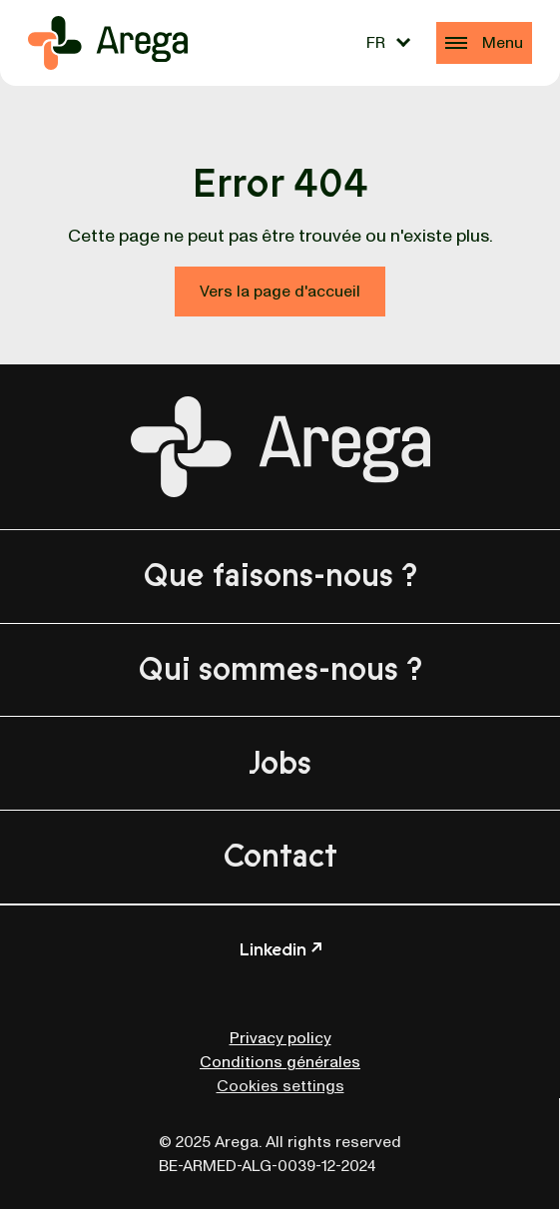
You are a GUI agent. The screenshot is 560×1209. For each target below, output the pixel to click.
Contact (280, 857)
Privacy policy (280, 1038)
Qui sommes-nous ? (280, 670)
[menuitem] (388, 43)
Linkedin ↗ (280, 949)
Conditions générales (280, 1062)
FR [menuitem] (375, 43)
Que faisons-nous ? (280, 576)
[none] (388, 43)
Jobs (280, 764)
